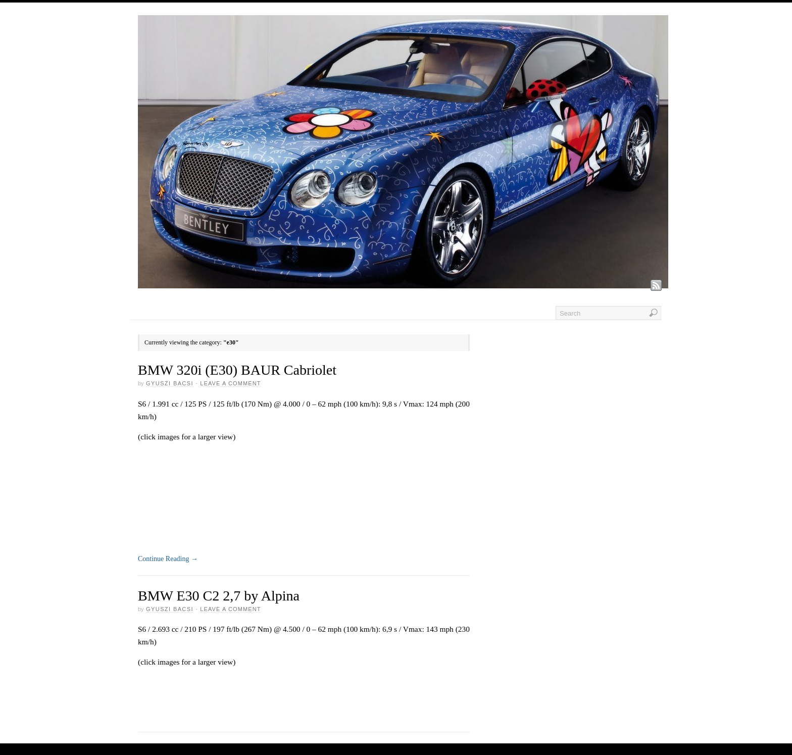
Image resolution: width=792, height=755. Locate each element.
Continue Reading (168, 559)
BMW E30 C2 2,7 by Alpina (219, 595)
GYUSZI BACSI (169, 383)
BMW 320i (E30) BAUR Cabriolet (237, 370)
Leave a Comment (230, 383)
